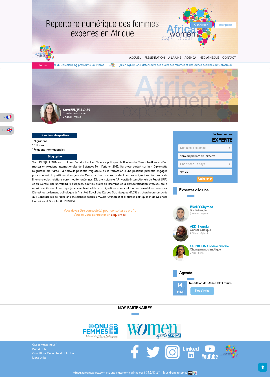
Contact (229, 58)
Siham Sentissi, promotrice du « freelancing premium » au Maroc (66, 65)
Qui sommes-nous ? (44, 345)
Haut (262, 367)
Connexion (201, 25)
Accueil (135, 58)
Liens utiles (39, 357)
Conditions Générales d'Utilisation (53, 353)
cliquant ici (118, 215)
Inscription (225, 25)
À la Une (174, 58)
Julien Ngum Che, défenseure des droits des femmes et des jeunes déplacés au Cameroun (179, 65)
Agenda (190, 58)
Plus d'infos (202, 291)
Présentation (155, 58)
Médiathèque (209, 58)
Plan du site (39, 349)
